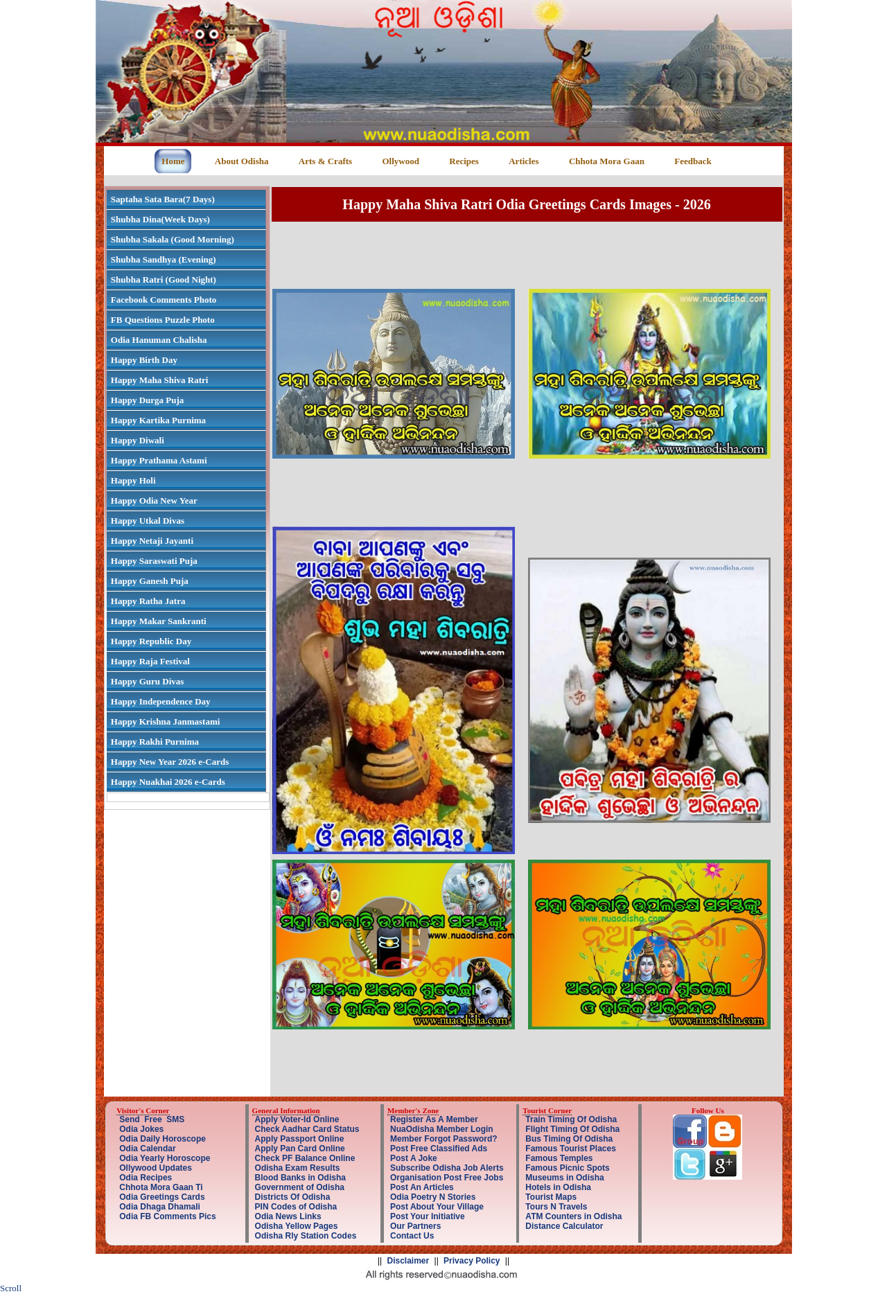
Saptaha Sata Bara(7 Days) (163, 199)
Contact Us (412, 1236)
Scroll (10, 1288)
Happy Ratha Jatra (148, 601)
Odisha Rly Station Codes (306, 1236)
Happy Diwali (137, 440)
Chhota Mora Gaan (606, 161)
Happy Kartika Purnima (158, 420)
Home (172, 161)
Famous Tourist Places (570, 1148)
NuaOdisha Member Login (441, 1129)
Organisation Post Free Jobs (446, 1177)
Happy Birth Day (144, 360)
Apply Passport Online (299, 1139)
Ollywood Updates (155, 1168)
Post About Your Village (437, 1207)
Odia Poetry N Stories (432, 1197)
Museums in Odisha (564, 1177)
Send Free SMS (151, 1119)
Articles (523, 161)
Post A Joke (413, 1158)
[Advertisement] (526, 255)
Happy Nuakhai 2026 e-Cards (168, 782)
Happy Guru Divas (147, 681)
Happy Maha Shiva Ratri (160, 380)
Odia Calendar (147, 1148)
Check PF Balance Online (305, 1158)
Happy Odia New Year (154, 500)
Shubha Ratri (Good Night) (163, 279)
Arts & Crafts (325, 161)
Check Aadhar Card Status (307, 1129)
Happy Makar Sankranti (159, 621)
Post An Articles (422, 1187)
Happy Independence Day (161, 701)
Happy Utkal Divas (147, 520)
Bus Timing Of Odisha (569, 1139)
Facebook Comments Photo (163, 299)
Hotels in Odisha (558, 1187)
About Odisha (242, 161)
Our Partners (415, 1226)
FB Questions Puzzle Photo (163, 319)
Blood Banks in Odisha (300, 1177)
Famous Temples (558, 1158)
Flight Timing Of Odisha (572, 1129)
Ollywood (400, 161)
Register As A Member (434, 1119)
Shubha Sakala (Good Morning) (172, 239)
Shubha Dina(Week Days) (160, 219)
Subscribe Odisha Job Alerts (447, 1168)
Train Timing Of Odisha (571, 1119)
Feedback (692, 161)
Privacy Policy (472, 1261)
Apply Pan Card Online (300, 1148)
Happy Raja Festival (150, 661)
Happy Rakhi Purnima (155, 741)
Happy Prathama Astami (159, 460)
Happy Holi (133, 480)
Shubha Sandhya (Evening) (163, 259)
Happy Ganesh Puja (149, 581)
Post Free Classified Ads (438, 1148)
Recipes (464, 161)
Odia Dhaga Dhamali (159, 1207)
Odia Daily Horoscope (162, 1139)
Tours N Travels (556, 1207)
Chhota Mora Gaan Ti (160, 1187)
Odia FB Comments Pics (167, 1216)
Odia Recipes (145, 1177)
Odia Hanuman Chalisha (159, 340)
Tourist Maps (551, 1197)
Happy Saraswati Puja (154, 561)
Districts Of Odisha (293, 1197)
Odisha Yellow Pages (296, 1226)
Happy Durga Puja (147, 400)
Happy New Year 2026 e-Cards (170, 761)
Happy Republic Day (151, 641)
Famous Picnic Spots (567, 1168)
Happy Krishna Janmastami (165, 721)
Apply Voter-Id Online (297, 1119)
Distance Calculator (564, 1226)
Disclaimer (408, 1261)
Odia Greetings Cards (161, 1197)
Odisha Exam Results (297, 1168)
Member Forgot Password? (444, 1139)
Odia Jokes (141, 1129)
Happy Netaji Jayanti (152, 540)
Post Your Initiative (427, 1216)
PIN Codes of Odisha (296, 1207)
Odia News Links (288, 1216)
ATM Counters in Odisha (573, 1216)
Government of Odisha (299, 1187)
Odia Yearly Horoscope (164, 1158)
